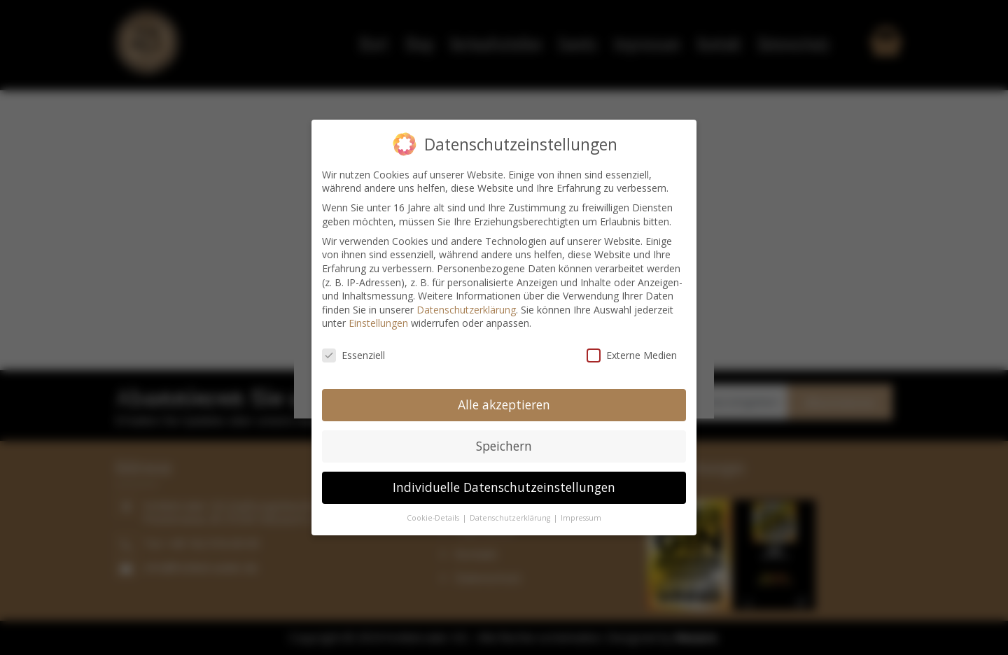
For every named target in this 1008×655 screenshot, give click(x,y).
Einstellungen (378, 309)
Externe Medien (632, 341)
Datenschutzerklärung (466, 295)
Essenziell (353, 341)
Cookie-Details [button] (434, 504)
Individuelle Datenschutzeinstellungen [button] (504, 473)
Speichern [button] (504, 431)
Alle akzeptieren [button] (504, 390)
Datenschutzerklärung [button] (511, 504)
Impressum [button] (581, 504)
